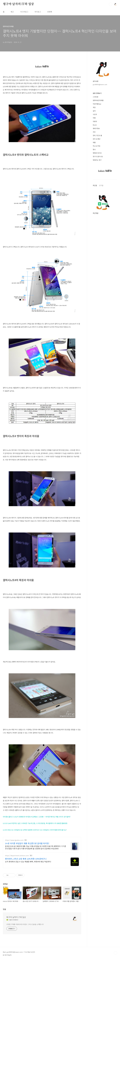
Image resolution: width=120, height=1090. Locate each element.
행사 (94, 149)
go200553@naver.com (100, 84)
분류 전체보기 (97, 93)
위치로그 (38, 11)
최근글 (95, 185)
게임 (94, 107)
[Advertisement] (42, 850)
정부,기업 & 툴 (97, 135)
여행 (94, 118)
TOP (115, 1032)
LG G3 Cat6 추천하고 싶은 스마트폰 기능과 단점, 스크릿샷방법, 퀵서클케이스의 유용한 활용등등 (35, 823)
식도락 (95, 114)
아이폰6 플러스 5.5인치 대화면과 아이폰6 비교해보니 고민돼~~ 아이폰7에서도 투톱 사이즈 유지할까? (36, 817)
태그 (12, 11)
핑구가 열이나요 (98, 156)
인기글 (101, 185)
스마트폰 (95, 97)
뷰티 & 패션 (96, 139)
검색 (110, 4)
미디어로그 (24, 11)
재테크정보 (96, 128)
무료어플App (97, 104)
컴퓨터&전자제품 (98, 100)
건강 (94, 132)
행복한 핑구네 (97, 153)
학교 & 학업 (96, 146)
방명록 (49, 11)
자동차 (95, 121)
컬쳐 (94, 111)
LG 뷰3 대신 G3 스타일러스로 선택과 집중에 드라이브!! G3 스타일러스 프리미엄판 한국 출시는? (35, 830)
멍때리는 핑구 (97, 160)
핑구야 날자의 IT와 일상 (18, 4)
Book (95, 125)
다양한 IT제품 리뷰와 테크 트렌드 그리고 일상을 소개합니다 (25, 1003)
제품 (94, 142)
